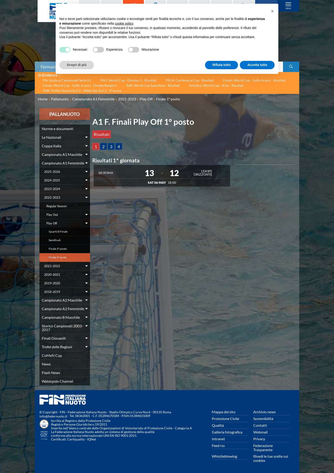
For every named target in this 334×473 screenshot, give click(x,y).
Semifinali (55, 240)
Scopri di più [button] (77, 65)
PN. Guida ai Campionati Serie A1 (67, 80)
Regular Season (56, 206)
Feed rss (218, 445)
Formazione (51, 67)
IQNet (91, 439)
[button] (272, 11)
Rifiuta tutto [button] (221, 65)
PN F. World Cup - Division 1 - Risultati (128, 80)
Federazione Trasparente (263, 447)
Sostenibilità (263, 418)
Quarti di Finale (58, 231)
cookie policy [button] (124, 23)
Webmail (260, 432)
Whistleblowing (224, 456)
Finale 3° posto (58, 248)
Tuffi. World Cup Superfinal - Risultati (153, 85)
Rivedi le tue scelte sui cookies (270, 458)
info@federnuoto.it (53, 416)
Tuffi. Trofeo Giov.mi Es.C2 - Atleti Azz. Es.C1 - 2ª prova (82, 90)
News (46, 364)
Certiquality (76, 439)
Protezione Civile (225, 418)
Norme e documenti (57, 128)
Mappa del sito (223, 412)
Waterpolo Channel (57, 381)
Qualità (218, 425)
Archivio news (264, 412)
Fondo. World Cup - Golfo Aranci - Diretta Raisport (80, 85)
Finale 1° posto (58, 257)
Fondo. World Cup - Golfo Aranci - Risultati (254, 80)
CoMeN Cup (52, 355)
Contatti (260, 425)
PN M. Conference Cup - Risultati (190, 80)
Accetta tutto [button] (257, 65)
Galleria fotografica (227, 432)
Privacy (259, 439)
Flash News (51, 372)
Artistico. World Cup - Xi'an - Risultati (216, 85)
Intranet (218, 439)
